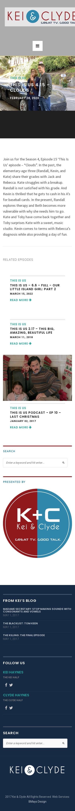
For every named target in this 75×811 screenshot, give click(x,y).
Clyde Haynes (16, 694)
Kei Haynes (13, 672)
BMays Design (37, 801)
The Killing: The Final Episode (24, 635)
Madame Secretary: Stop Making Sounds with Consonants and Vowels (37, 610)
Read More (21, 300)
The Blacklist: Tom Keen (20, 623)
